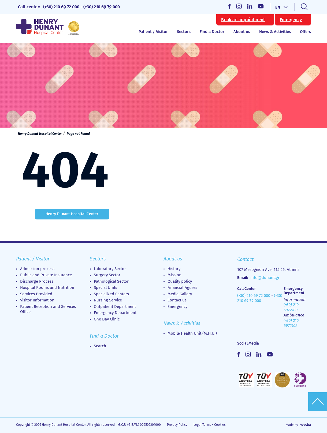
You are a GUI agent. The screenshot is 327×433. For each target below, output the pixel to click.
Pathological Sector (111, 281)
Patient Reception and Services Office (48, 309)
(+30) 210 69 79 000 (101, 6)
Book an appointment (243, 20)
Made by (292, 425)
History (174, 268)
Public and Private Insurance (46, 275)
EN (277, 7)
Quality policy (180, 281)
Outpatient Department (115, 306)
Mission (174, 275)
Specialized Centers (111, 294)
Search (100, 346)
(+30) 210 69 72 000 (61, 6)
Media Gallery (180, 294)
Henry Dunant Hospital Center (40, 134)
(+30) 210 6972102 (291, 323)
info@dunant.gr (265, 277)
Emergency (291, 20)
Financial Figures (182, 287)
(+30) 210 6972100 (291, 307)
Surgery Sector (107, 275)
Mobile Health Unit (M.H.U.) (192, 333)
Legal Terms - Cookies (210, 425)
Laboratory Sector (110, 268)
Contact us (177, 300)
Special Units (105, 287)
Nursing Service (108, 300)
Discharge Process (36, 281)
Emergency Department (115, 312)
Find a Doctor (212, 31)
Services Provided (36, 294)
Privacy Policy (177, 425)
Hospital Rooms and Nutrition (47, 287)
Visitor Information (37, 300)
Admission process (37, 268)
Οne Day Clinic (107, 319)
